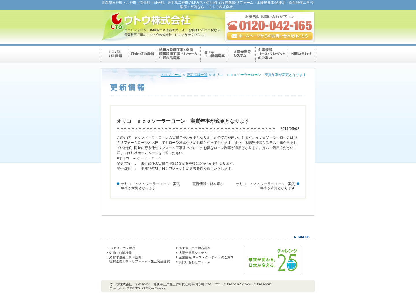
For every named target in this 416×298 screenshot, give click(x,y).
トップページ (171, 75)
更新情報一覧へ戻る (208, 184)
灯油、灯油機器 (120, 252)
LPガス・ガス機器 (122, 248)
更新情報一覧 (197, 75)
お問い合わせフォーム (195, 262)
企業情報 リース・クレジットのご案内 (206, 257)
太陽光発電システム (193, 252)
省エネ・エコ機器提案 (195, 248)
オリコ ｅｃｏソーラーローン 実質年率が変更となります (150, 186)
